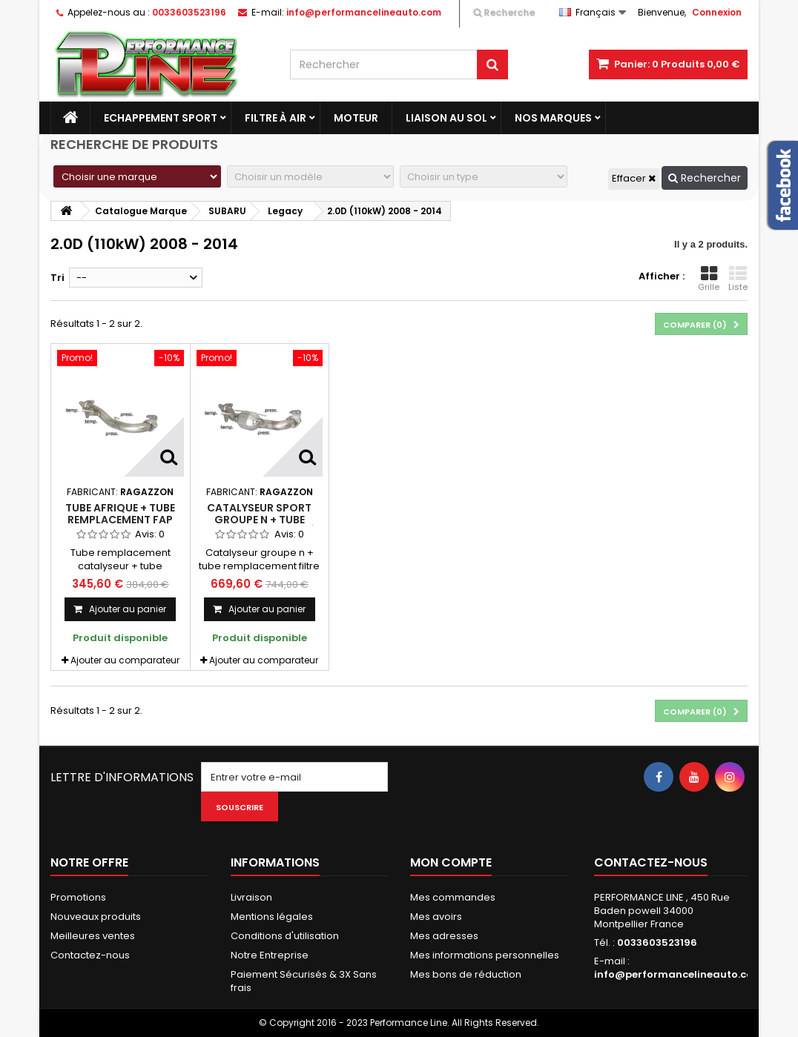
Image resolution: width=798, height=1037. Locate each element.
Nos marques (553, 117)
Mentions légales (272, 917)
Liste (738, 279)
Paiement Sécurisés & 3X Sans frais (304, 981)
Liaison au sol (446, 117)
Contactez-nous (90, 955)
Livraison (251, 897)
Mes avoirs (436, 917)
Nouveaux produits (95, 917)
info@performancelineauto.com (678, 974)
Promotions (78, 897)
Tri (57, 278)
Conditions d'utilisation (285, 936)
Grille (708, 279)
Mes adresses (444, 936)
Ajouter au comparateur (124, 660)
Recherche (504, 12)
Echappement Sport (160, 117)
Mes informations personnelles (484, 955)
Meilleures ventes (92, 936)
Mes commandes (452, 897)
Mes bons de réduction (465, 974)
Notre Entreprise (270, 955)
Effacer (634, 178)
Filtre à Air (275, 117)
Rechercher (704, 177)
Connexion (717, 12)
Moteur (356, 117)
